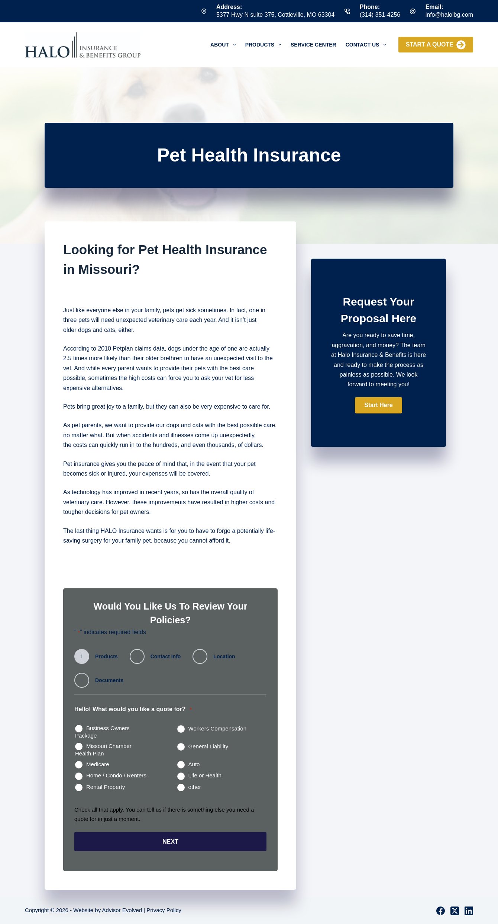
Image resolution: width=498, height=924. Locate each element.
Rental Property (105, 787)
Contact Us (367, 44)
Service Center (313, 45)
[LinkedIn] (469, 910)
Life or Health (204, 775)
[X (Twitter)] (454, 910)
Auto (194, 764)
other (194, 787)
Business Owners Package (102, 732)
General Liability (208, 746)
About (224, 44)
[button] (378, 405)
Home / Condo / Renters (116, 775)
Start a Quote (436, 44)
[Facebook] (440, 910)
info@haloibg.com (449, 15)
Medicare (97, 764)
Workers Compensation (217, 728)
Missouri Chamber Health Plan (103, 750)
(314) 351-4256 (380, 15)
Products (264, 44)
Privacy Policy (163, 910)
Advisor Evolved (122, 910)
